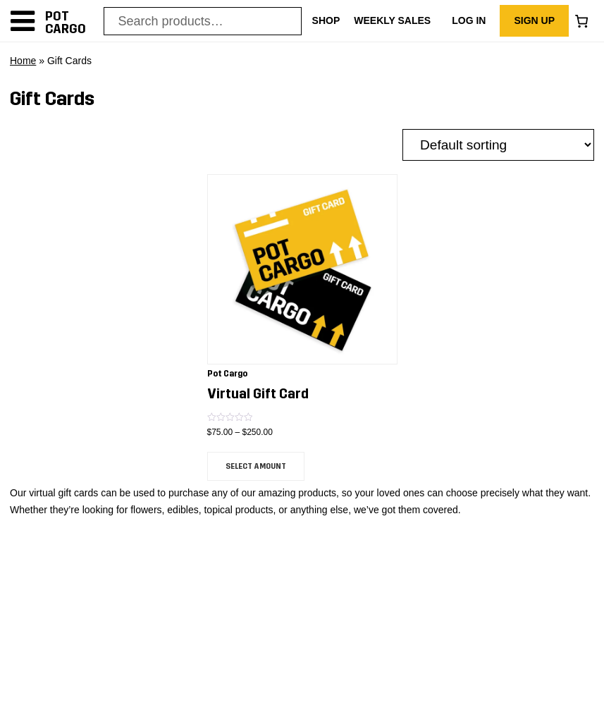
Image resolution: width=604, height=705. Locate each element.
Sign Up (534, 20)
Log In (469, 20)
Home (23, 60)
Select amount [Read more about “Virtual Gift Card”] (256, 466)
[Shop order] (498, 145)
